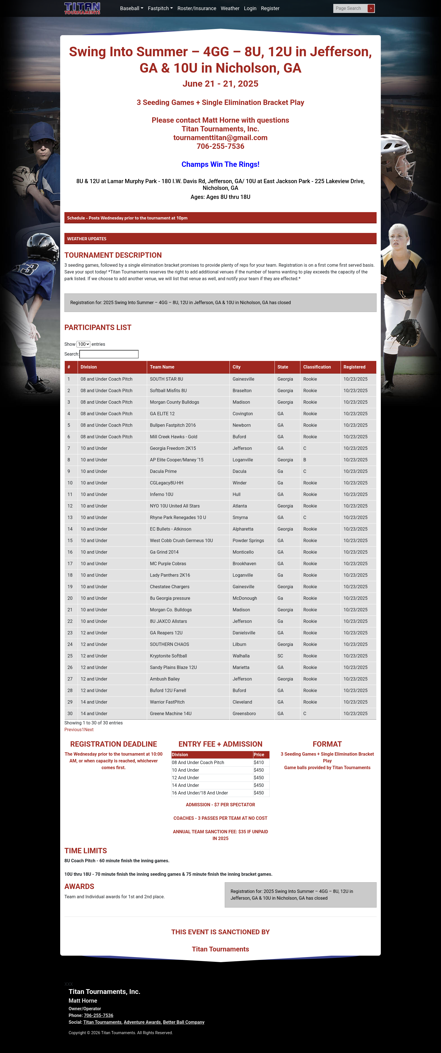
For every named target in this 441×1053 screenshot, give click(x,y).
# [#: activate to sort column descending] (69, 367)
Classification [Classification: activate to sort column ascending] (320, 367)
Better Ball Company (183, 1022)
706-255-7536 (98, 1015)
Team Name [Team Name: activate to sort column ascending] (164, 367)
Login (250, 8)
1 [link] (83, 729)
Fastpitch (158, 8)
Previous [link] (73, 729)
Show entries (84, 344)
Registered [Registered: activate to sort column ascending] (357, 367)
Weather (230, 8)
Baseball (130, 8)
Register (270, 8)
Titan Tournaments (102, 1022)
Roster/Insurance (196, 8)
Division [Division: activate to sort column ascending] (88, 367)
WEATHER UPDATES (86, 238)
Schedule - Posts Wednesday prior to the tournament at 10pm (127, 217)
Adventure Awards (142, 1022)
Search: (101, 354)
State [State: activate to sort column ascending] (287, 367)
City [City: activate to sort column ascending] (242, 367)
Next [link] (89, 729)
